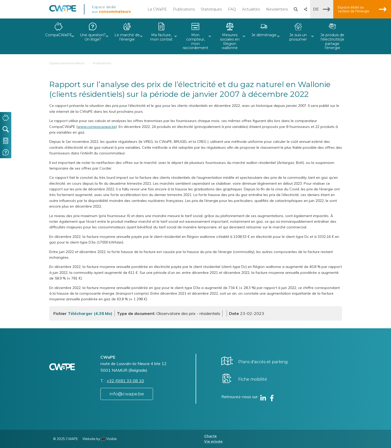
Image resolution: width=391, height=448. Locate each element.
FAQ (232, 9)
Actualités (251, 9)
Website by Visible (99, 439)
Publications (184, 9)
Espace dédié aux (111, 9)
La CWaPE (157, 9)
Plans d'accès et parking (263, 361)
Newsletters (277, 9)
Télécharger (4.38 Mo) (90, 313)
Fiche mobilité (252, 379)
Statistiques (211, 9)
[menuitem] (59, 36)
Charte (210, 436)
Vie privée (213, 441)
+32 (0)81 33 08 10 (125, 380)
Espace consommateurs (67, 63)
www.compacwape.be (97, 126)
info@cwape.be (126, 393)
